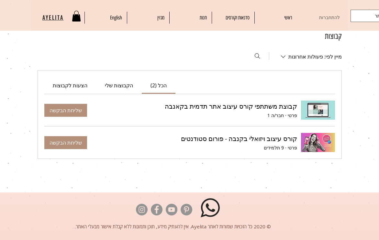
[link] (158, 85)
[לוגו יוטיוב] (171, 209)
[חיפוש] (257, 56)
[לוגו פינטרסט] (186, 209)
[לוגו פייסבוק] (156, 209)
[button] (76, 16)
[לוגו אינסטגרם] (142, 209)
